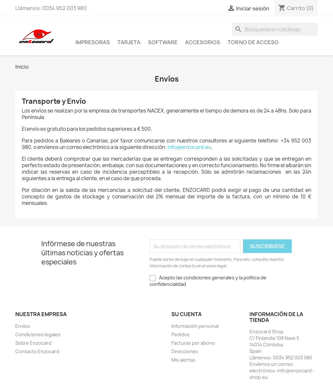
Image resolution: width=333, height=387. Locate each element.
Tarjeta (128, 42)
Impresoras (92, 42)
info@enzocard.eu (189, 147)
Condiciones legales (37, 334)
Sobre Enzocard (33, 343)
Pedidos (180, 334)
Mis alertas (183, 360)
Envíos (22, 326)
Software (163, 42)
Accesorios (202, 42)
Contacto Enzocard (37, 351)
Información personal (195, 326)
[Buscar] (275, 29)
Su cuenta (186, 314)
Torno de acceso (253, 42)
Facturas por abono (193, 343)
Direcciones (184, 351)
